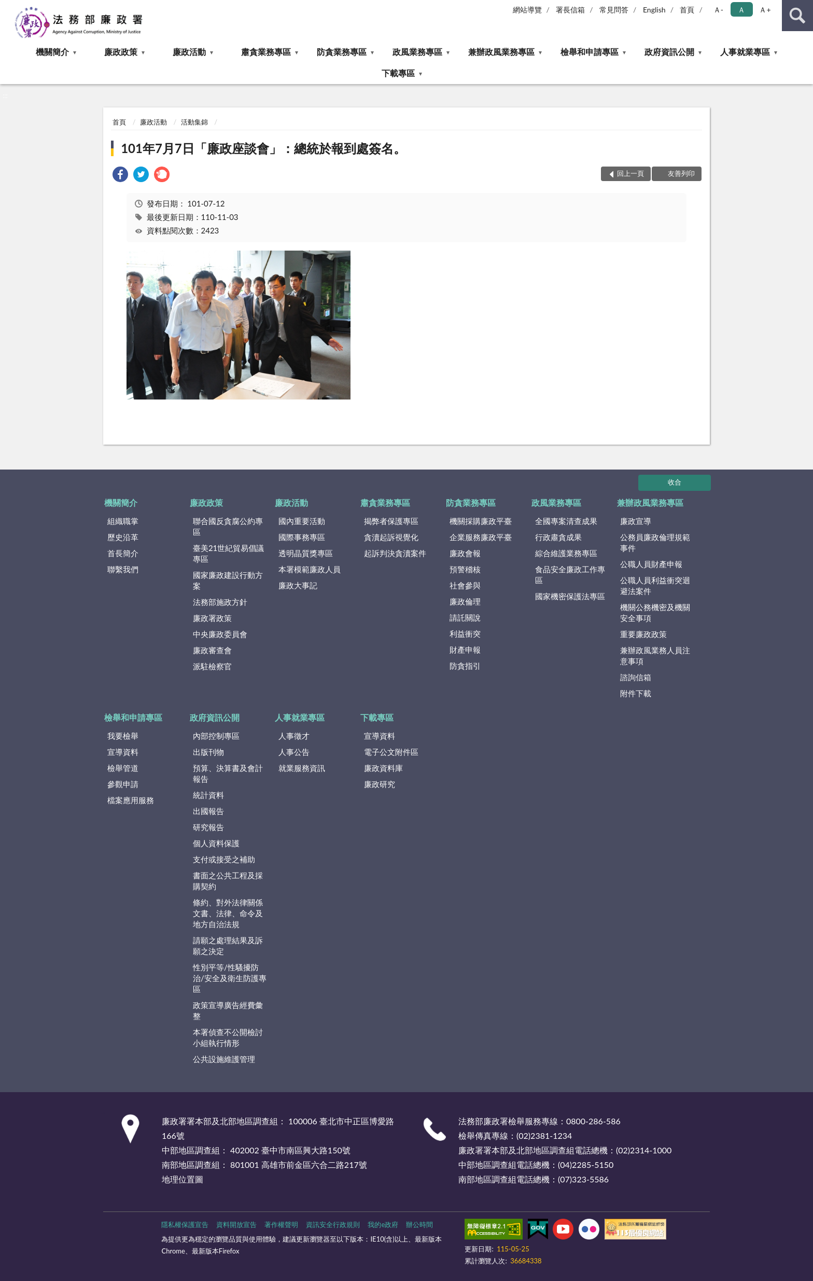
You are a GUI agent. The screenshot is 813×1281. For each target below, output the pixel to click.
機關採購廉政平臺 (481, 521)
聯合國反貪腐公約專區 (228, 526)
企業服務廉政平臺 (481, 537)
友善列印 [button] (681, 173)
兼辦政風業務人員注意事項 (655, 655)
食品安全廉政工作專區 (570, 574)
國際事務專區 (301, 537)
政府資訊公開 (669, 52)
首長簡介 (122, 553)
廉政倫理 (465, 601)
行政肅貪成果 (558, 537)
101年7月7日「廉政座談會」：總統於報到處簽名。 (263, 148)
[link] (120, 176)
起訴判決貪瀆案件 (395, 553)
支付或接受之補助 (224, 859)
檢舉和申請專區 (589, 52)
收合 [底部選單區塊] (674, 482)
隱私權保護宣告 (184, 1224)
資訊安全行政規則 (333, 1224)
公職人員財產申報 (651, 564)
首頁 (687, 9)
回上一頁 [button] (630, 173)
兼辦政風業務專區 (501, 52)
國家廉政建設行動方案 (228, 580)
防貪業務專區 (342, 52)
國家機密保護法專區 (570, 596)
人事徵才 (294, 735)
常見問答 (613, 9)
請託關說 (465, 617)
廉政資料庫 (383, 768)
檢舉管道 (122, 768)
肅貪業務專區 (266, 52)
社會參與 (465, 585)
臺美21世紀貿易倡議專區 (228, 553)
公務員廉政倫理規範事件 (655, 542)
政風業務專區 (417, 52)
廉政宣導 (635, 521)
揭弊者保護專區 (391, 521)
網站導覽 (527, 9)
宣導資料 (122, 751)
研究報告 (208, 827)
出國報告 (208, 811)
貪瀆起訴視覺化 (391, 537)
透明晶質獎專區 (305, 553)
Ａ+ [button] (764, 9)
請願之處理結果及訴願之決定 (228, 945)
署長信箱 (570, 9)
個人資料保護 (216, 843)
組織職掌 (122, 521)
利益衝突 (465, 633)
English (654, 9)
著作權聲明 (281, 1224)
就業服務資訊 (301, 768)
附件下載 (635, 693)
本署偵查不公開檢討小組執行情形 (228, 1037)
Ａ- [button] (718, 9)
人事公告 (294, 751)
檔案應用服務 (130, 800)
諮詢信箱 (635, 677)
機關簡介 (52, 52)
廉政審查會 (212, 650)
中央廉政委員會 (220, 634)
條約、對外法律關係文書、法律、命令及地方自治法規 (228, 913)
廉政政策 (120, 52)
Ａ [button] (741, 9)
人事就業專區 (745, 52)
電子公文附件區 (391, 751)
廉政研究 (379, 784)
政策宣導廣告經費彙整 (228, 1010)
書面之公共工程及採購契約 (228, 881)
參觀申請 (122, 784)
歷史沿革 (122, 537)
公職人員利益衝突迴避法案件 (655, 585)
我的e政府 (383, 1224)
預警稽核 (465, 569)
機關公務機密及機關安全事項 (655, 612)
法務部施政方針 (220, 602)
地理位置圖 (182, 1179)
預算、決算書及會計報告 (228, 773)
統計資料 (208, 795)
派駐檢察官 (212, 666)
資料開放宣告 (236, 1224)
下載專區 (398, 73)
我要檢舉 (122, 735)
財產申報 (465, 649)
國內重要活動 (301, 521)
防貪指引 (465, 665)
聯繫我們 (122, 569)
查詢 (797, 15)
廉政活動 (189, 52)
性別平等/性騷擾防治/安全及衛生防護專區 (230, 978)
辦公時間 (419, 1224)
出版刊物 (208, 751)
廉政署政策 (212, 618)
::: (8, 8)
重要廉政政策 (643, 634)
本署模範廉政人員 (309, 569)
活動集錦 (194, 122)
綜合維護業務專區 (566, 553)
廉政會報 (465, 553)
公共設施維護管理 (224, 1059)
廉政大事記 (297, 585)
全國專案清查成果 (566, 521)
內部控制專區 (216, 735)
